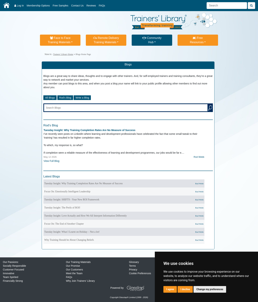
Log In (19, 5)
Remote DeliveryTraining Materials (106, 40)
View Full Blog (51, 161)
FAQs (102, 5)
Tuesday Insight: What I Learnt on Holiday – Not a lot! (72, 231)
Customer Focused (13, 269)
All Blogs (50, 97)
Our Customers (74, 269)
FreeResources (197, 40)
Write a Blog (82, 97)
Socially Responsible (14, 265)
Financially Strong (13, 280)
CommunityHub (151, 40)
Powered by (128, 287)
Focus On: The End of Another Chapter (64, 223)
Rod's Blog (65, 97)
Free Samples (60, 5)
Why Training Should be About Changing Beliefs (69, 240)
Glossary (134, 262)
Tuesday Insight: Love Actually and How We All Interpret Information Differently (85, 215)
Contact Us (77, 5)
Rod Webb (199, 157)
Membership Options (38, 5)
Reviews (91, 5)
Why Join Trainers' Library (80, 280)
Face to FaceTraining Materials (59, 40)
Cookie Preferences (140, 273)
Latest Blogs (51, 176)
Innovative (8, 273)
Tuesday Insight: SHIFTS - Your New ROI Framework (71, 199)
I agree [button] (170, 289)
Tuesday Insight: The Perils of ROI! (62, 207)
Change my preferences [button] (209, 289)
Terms (132, 265)
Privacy (133, 269)
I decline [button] (185, 289)
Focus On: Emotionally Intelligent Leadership (67, 191)
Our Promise (73, 265)
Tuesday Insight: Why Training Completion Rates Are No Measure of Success (89, 130)
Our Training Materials (78, 262)
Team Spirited (10, 277)
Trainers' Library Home (63, 54)
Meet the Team (74, 273)
